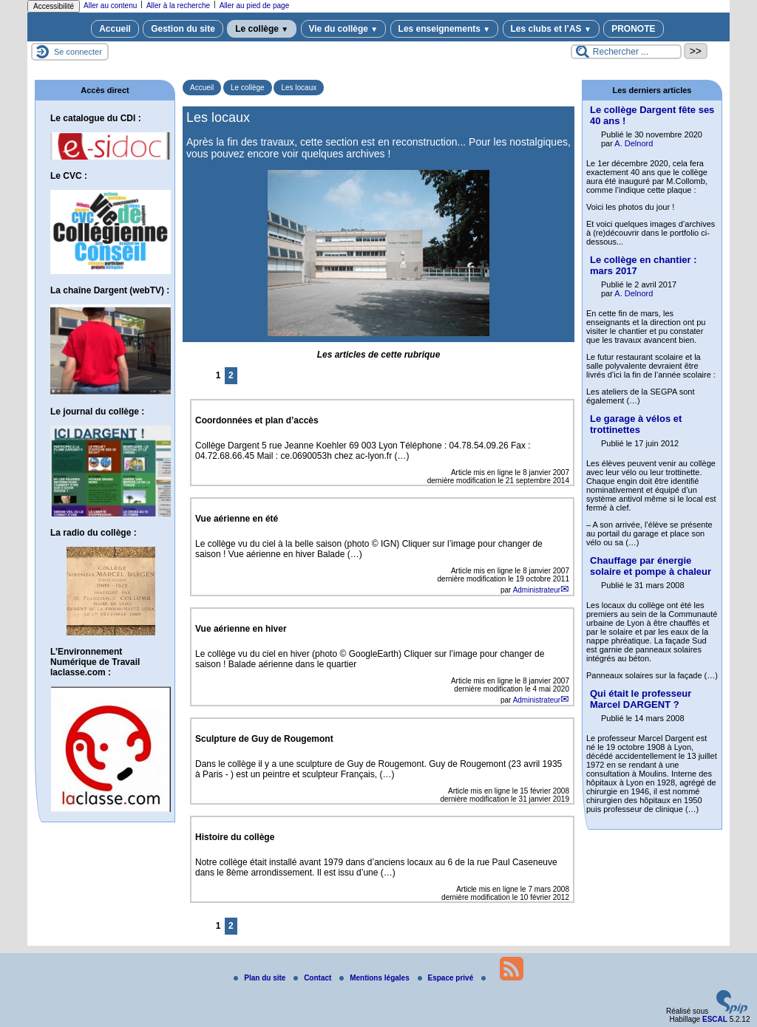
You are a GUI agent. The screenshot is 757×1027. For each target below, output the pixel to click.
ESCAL (714, 1019)
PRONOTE (633, 29)
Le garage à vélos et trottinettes (636, 424)
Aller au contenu (110, 5)
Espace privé (446, 978)
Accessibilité (53, 6)
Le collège (261, 29)
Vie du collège (343, 29)
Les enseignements (444, 29)
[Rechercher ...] (626, 51)
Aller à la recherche (178, 5)
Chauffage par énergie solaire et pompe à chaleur (650, 566)
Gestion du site (183, 29)
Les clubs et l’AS (551, 29)
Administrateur (536, 590)
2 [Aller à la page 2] (231, 375)
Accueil (115, 29)
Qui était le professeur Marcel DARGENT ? (640, 699)
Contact (313, 978)
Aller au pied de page (255, 5)
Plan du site (261, 978)
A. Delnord (633, 143)
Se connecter (78, 51)
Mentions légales (375, 978)
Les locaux (298, 87)
